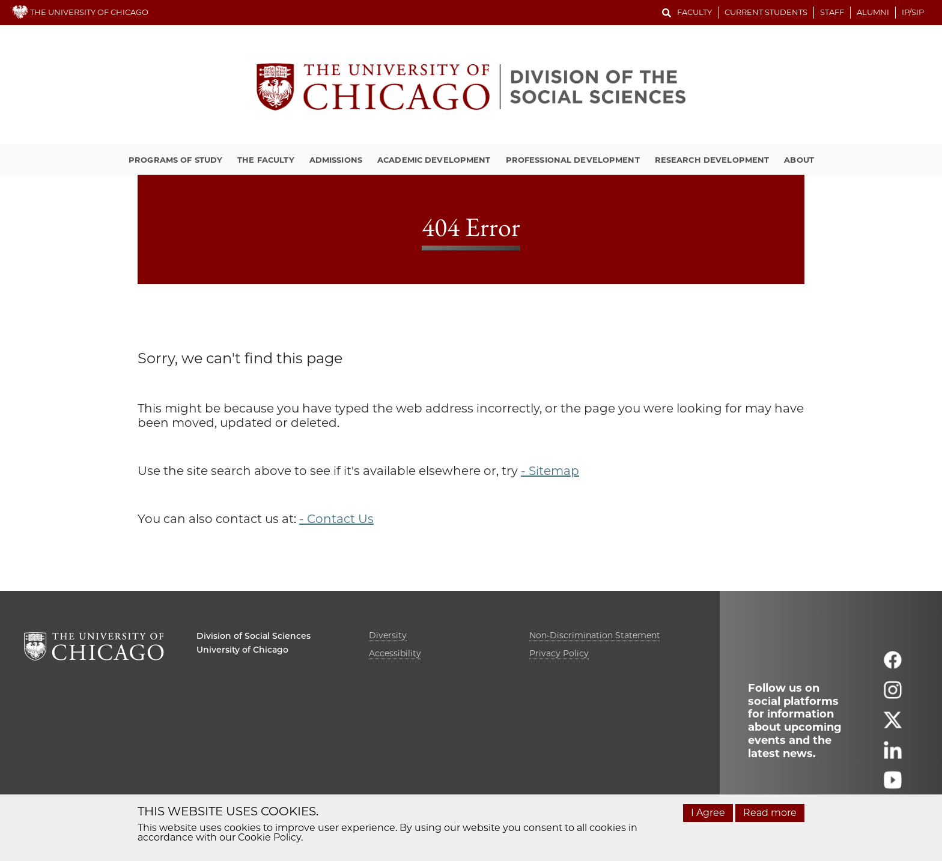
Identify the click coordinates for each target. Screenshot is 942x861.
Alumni (873, 12)
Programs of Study (175, 160)
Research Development (712, 160)
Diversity (388, 635)
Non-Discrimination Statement (594, 635)
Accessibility (395, 653)
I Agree (708, 812)
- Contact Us (336, 519)
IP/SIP (913, 12)
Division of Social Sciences (253, 635)
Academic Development (434, 160)
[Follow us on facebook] (893, 665)
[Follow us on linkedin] (893, 755)
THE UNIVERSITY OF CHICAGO (80, 12)
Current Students (766, 12)
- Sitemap (550, 471)
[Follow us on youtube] (893, 785)
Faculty (694, 12)
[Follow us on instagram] (893, 695)
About (799, 160)
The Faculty (265, 160)
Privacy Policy (559, 653)
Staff (832, 12)
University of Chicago (242, 649)
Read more (770, 812)
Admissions (335, 160)
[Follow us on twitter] (893, 725)
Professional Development (573, 160)
